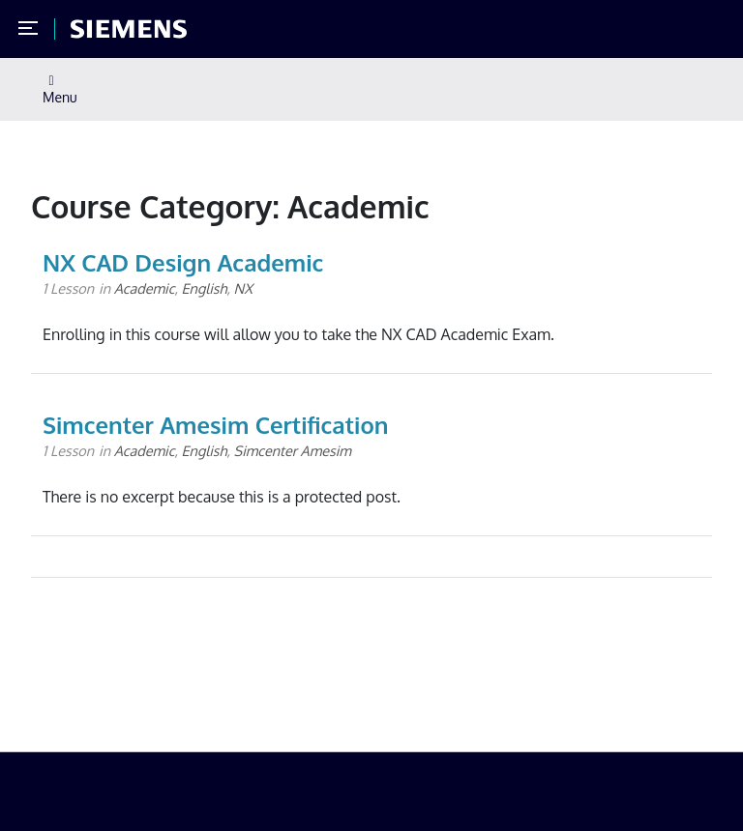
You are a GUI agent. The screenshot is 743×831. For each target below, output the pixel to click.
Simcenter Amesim (292, 450)
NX (243, 288)
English (204, 288)
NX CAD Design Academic (183, 262)
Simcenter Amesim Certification (215, 425)
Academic (144, 288)
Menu (60, 89)
